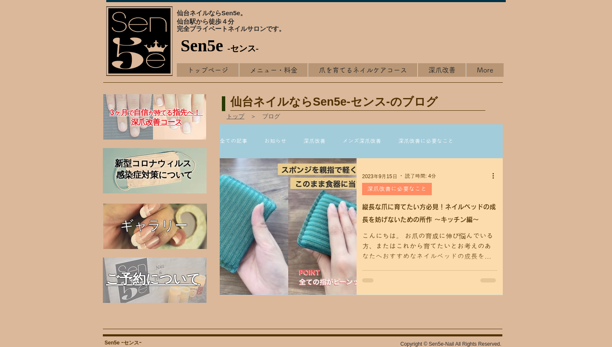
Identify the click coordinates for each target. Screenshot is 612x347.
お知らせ (275, 141)
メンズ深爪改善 (362, 141)
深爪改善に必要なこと (425, 141)
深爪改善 (314, 141)
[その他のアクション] (496, 176)
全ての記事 (233, 141)
